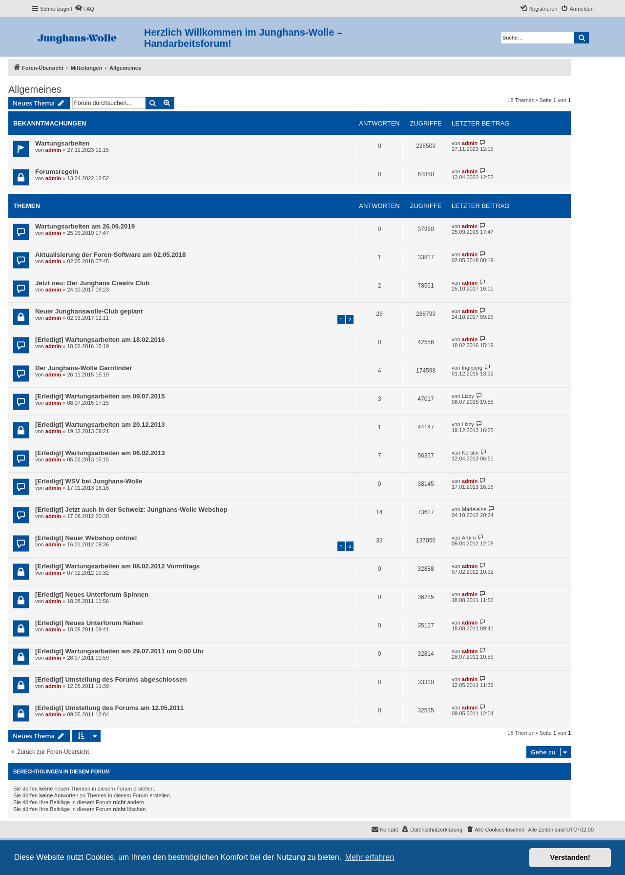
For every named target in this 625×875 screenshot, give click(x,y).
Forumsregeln (56, 171)
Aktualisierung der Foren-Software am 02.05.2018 (110, 254)
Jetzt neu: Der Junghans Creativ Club (92, 283)
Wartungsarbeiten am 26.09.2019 (85, 226)
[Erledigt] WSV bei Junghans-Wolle (89, 481)
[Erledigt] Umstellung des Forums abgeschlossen (111, 679)
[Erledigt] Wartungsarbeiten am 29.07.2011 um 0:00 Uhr (119, 651)
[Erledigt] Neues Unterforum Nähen (89, 622)
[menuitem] (84, 9)
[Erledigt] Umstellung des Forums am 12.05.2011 (109, 707)
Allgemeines (35, 89)
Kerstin (470, 453)
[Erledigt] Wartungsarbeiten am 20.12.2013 (100, 424)
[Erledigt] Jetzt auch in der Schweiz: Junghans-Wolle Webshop (131, 509)
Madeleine (474, 509)
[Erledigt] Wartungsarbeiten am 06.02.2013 (100, 453)
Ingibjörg (472, 368)
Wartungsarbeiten (62, 143)
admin (53, 150)
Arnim (469, 538)
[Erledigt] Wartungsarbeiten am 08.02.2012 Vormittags (117, 566)
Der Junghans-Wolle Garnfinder (83, 368)
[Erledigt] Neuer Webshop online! (86, 538)
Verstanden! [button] (570, 857)
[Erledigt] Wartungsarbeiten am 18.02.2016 (100, 339)
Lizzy (468, 396)
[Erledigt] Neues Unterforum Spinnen (91, 594)
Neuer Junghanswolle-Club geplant (89, 311)
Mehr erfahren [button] (370, 857)
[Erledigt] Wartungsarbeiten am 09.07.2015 (100, 396)
